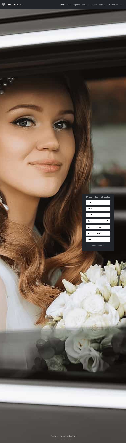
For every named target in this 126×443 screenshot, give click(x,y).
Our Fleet (114, 5)
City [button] (121, 5)
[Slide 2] (60, 439)
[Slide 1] (56, 439)
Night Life (93, 5)
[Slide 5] (69, 439)
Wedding (85, 5)
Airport (68, 5)
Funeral (107, 5)
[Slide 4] (66, 439)
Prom (101, 5)
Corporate (76, 5)
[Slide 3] (63, 439)
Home (62, 5)
